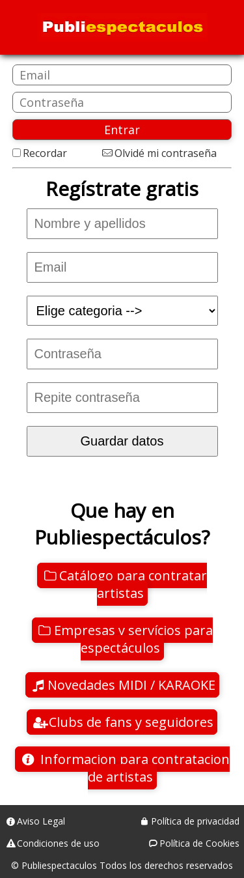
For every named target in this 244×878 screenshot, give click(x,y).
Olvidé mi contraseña (166, 153)
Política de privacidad (195, 821)
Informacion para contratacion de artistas (133, 768)
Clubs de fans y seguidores (131, 722)
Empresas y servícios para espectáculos (133, 639)
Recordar (45, 153)
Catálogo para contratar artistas (133, 584)
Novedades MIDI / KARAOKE (131, 685)
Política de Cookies (199, 843)
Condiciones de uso (58, 843)
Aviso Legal (41, 821)
